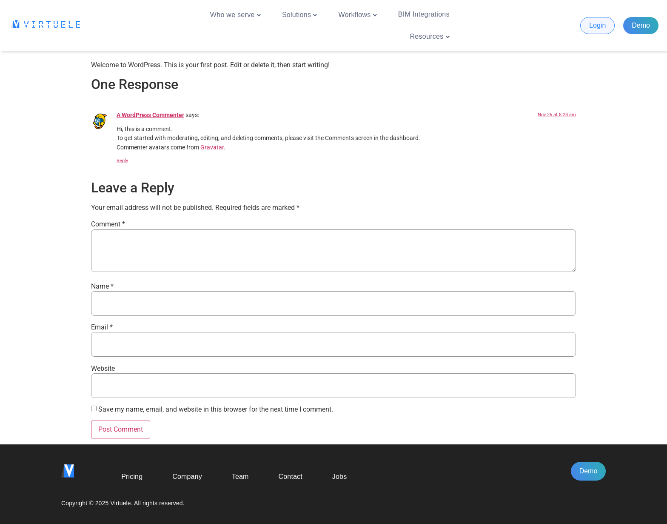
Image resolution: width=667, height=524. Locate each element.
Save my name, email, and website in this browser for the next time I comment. (215, 409)
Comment (108, 224)
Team (240, 476)
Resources (430, 36)
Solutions (299, 15)
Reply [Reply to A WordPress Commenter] (122, 160)
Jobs (339, 476)
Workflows (358, 15)
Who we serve (235, 15)
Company (187, 476)
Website (103, 368)
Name (102, 286)
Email (102, 327)
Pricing (132, 476)
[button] (235, 15)
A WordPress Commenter (150, 115)
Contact (290, 476)
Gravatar (212, 147)
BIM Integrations (424, 14)
